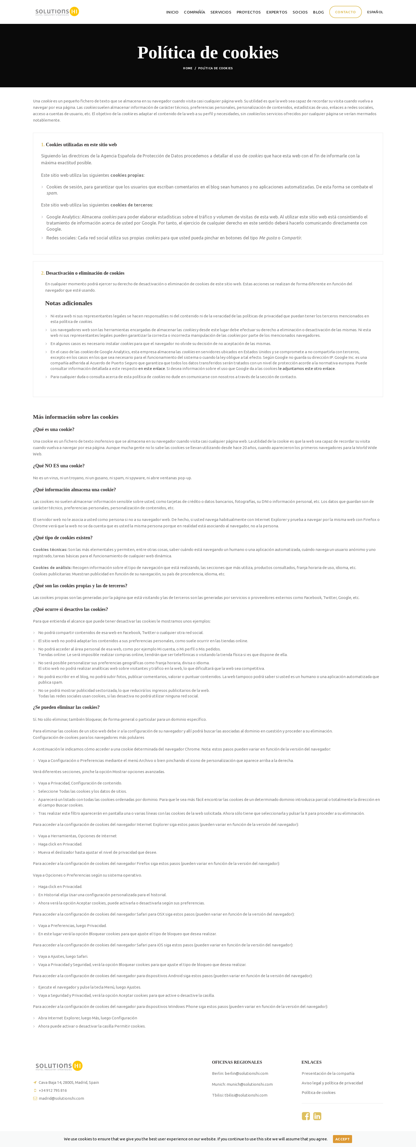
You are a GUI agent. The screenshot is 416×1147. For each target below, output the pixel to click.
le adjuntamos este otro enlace (306, 368)
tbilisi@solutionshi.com (246, 1095)
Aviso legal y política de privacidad (332, 1083)
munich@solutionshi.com (250, 1084)
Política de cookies (319, 1092)
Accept (342, 1139)
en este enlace (151, 368)
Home (187, 68)
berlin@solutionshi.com (246, 1073)
